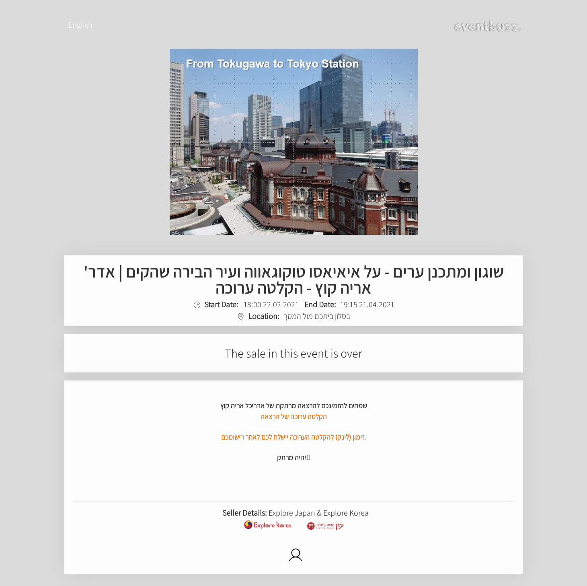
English (80, 25)
